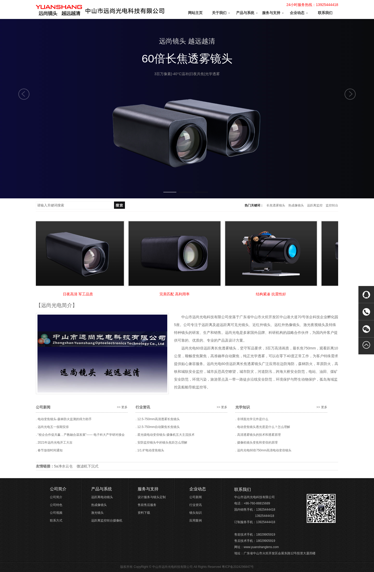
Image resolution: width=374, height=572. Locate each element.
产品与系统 (247, 13)
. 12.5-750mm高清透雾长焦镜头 (158, 419)
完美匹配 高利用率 (176, 294)
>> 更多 (122, 407)
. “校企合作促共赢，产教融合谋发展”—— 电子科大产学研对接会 (80, 435)
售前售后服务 (147, 505)
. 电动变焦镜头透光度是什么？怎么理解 (262, 427)
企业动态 (299, 13)
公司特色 (56, 505)
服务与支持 (273, 13)
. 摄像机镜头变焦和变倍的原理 (256, 442)
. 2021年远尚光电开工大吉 (54, 442)
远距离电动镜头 (102, 497)
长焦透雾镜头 (275, 205)
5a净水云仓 (63, 466)
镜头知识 (195, 513)
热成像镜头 (296, 205)
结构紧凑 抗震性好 (272, 294)
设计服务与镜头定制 (152, 497)
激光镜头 (97, 513)
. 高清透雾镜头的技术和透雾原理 (258, 435)
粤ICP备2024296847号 (238, 567)
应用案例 (195, 520)
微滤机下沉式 (87, 466)
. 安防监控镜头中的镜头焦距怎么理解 (161, 442)
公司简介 (58, 489)
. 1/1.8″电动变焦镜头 (150, 450)
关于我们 (221, 13)
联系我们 (325, 13)
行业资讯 (195, 505)
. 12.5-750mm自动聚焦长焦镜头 (158, 427)
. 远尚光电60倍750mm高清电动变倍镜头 (263, 450)
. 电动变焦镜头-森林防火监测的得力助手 (64, 419)
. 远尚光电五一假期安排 (52, 427)
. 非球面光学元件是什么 (251, 419)
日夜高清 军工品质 (79, 294)
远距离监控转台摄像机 (106, 520)
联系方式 (56, 520)
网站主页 (195, 13)
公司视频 (56, 513)
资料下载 (144, 513)
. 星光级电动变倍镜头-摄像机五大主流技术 (165, 435)
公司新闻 (195, 497)
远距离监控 (315, 205)
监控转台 (332, 205)
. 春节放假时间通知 (49, 450)
